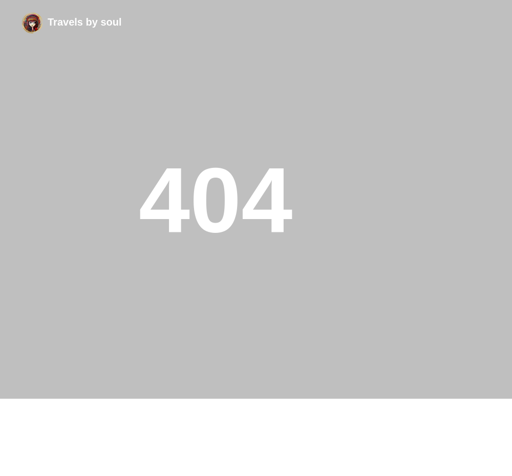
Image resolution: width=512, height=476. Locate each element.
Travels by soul (85, 22)
